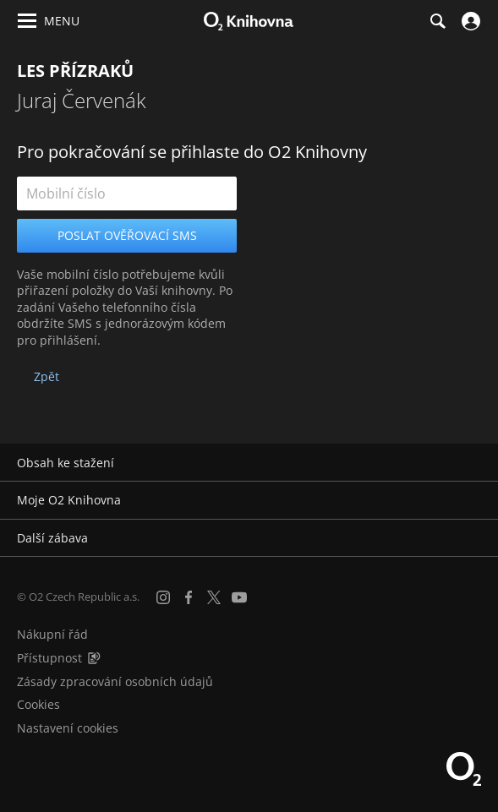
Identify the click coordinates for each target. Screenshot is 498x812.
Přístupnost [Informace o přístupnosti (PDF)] (49, 658)
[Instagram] (163, 597)
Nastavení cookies (67, 728)
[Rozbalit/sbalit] (474, 463)
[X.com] (214, 597)
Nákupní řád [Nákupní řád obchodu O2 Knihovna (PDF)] (52, 634)
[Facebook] (188, 597)
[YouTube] (239, 597)
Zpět (46, 376)
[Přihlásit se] (469, 21)
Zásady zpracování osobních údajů (115, 681)
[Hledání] (437, 21)
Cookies (38, 704)
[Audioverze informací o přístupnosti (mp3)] (93, 657)
